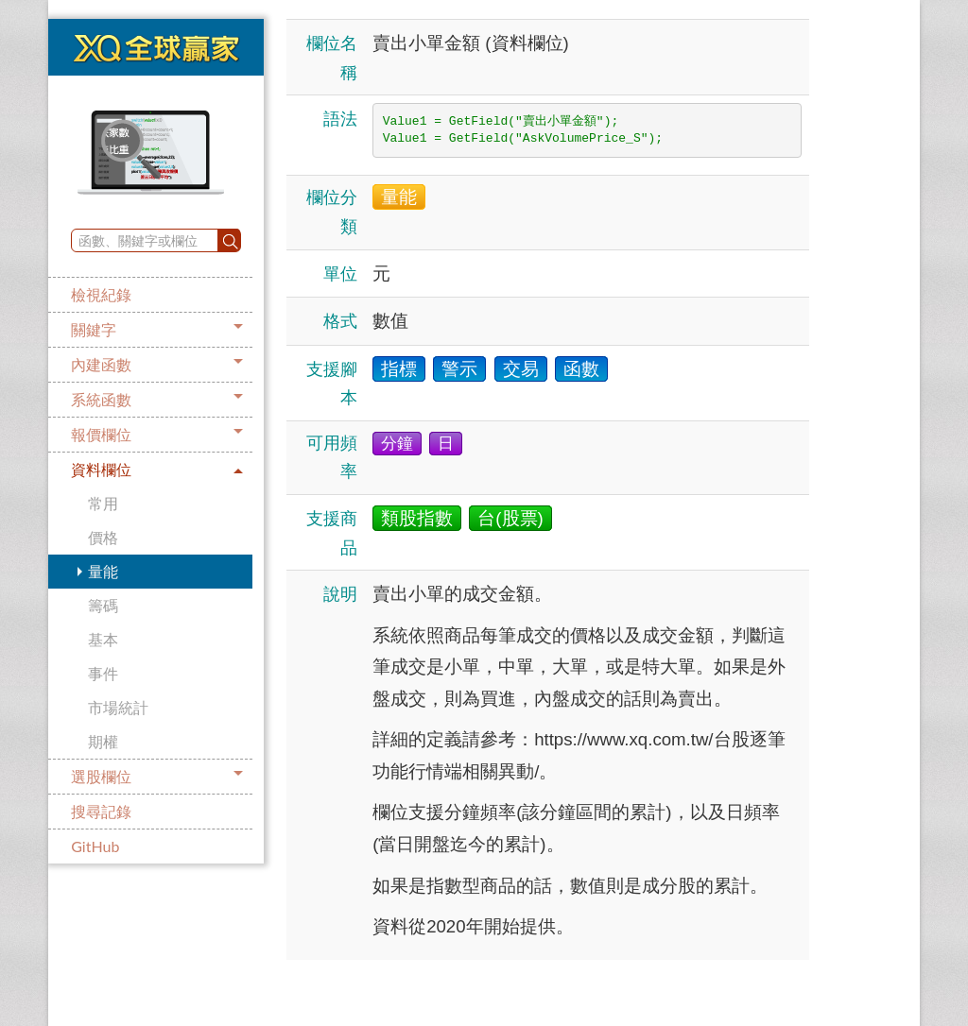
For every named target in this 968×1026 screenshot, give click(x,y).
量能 (103, 571)
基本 (103, 639)
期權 (103, 741)
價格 (103, 537)
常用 (103, 503)
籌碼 (103, 605)
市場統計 (118, 707)
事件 (103, 673)
